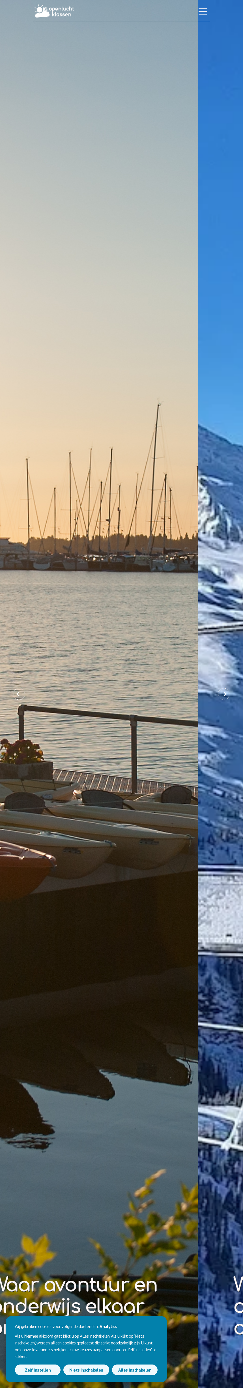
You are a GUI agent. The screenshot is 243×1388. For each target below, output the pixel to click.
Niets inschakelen (86, 1370)
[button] (19, 694)
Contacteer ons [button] (179, 1356)
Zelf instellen (38, 1370)
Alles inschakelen (134, 1370)
